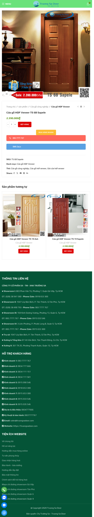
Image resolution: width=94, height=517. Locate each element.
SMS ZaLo (17, 147)
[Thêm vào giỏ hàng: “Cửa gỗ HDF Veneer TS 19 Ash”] (24, 251)
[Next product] (84, 106)
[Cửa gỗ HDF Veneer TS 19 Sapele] (68, 215)
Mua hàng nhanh (46, 132)
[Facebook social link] (14, 173)
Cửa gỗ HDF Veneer (60, 106)
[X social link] (17, 173)
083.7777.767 (16, 138)
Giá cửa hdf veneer (55, 168)
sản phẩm (22, 106)
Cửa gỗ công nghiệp (39, 106)
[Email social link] (20, 173)
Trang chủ (11, 106)
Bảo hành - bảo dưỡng (12, 465)
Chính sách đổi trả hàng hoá (14, 479)
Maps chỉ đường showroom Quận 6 (18, 494)
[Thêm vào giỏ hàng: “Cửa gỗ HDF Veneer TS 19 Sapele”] (68, 251)
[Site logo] (46, 3)
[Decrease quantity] (8, 124)
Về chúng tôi (7, 441)
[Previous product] (78, 106)
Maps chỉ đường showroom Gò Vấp (18, 484)
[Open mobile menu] (6, 3)
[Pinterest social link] (24, 173)
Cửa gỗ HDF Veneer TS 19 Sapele (68, 239)
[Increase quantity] (15, 124)
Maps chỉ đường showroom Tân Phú (18, 489)
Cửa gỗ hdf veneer (38, 168)
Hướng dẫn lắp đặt (10, 470)
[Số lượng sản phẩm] (11, 124)
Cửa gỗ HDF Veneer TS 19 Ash (24, 239)
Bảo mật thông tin (10, 475)
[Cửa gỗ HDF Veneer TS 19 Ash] (24, 215)
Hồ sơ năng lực (8, 446)
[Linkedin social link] (27, 173)
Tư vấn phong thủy (10, 455)
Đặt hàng (25, 124)
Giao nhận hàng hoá (11, 460)
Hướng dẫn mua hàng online (15, 451)
